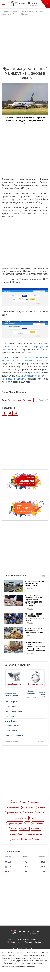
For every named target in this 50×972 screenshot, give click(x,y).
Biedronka (29, 812)
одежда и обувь (15, 833)
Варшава (35, 839)
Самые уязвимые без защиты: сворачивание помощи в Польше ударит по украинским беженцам (35, 646)
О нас (10, 939)
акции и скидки (13, 807)
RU (46, 4)
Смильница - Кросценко (14, 735)
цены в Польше (21, 818)
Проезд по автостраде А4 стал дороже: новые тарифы (34, 583)
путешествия (16, 400)
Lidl (28, 823)
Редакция (28, 942)
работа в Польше (14, 812)
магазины (35, 802)
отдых (13, 828)
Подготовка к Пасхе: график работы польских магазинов (34, 630)
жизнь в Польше (19, 802)
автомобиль (38, 823)
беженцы (36, 828)
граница (41, 807)
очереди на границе (34, 833)
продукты (24, 828)
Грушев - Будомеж (11, 721)
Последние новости (17, 575)
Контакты (39, 942)
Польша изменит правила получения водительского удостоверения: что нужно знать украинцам (33, 600)
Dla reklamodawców (14, 942)
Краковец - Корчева (12, 726)
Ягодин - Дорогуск (11, 702)
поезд (34, 818)
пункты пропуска (15, 823)
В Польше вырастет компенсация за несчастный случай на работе (34, 617)
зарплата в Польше (20, 839)
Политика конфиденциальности (27, 939)
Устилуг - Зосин (10, 706)
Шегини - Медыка (11, 730)
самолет (29, 400)
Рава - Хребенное (11, 716)
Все (44, 576)
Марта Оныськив (18, 392)
